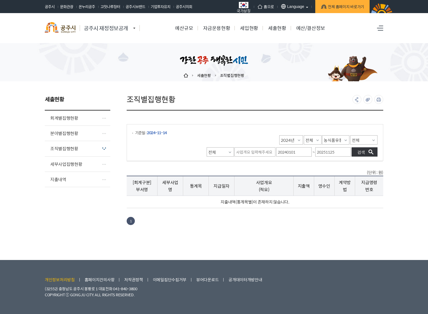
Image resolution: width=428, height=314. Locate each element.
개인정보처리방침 (60, 279)
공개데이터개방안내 (245, 279)
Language (292, 6)
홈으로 (266, 7)
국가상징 (244, 7)
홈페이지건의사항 (100, 279)
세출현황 (204, 75)
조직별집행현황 (232, 75)
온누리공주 (87, 7)
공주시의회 (184, 7)
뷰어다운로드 (207, 279)
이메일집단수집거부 (169, 279)
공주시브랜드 (135, 7)
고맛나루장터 (110, 7)
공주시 (50, 7)
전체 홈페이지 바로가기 (345, 7)
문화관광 (66, 7)
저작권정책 (133, 279)
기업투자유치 (160, 7)
